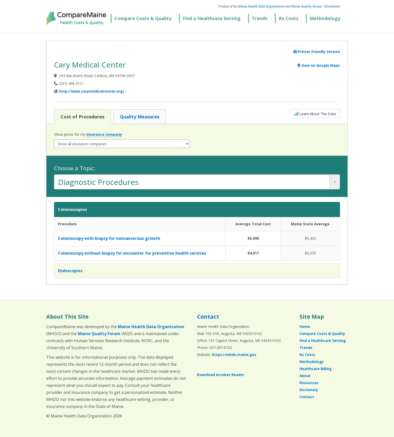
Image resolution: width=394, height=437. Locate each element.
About (305, 375)
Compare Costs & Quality (142, 18)
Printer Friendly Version (316, 51)
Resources (309, 382)
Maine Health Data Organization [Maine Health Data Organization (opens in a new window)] (261, 6)
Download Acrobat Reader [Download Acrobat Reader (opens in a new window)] (220, 374)
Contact (208, 316)
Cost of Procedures (82, 116)
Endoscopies (70, 270)
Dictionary (309, 389)
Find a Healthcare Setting (211, 18)
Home (305, 326)
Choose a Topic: (74, 168)
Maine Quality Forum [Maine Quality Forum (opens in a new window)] (306, 6)
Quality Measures (139, 116)
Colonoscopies (72, 209)
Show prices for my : (88, 134)
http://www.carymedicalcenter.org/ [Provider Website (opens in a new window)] (91, 91)
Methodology (325, 18)
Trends (259, 18)
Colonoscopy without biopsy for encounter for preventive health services (132, 253)
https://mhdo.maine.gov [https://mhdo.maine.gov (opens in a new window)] (234, 354)
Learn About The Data (314, 113)
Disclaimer (332, 6)
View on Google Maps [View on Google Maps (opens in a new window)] (319, 65)
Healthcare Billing (316, 368)
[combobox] (197, 181)
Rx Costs (288, 18)
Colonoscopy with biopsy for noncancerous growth (109, 238)
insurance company (104, 134)
